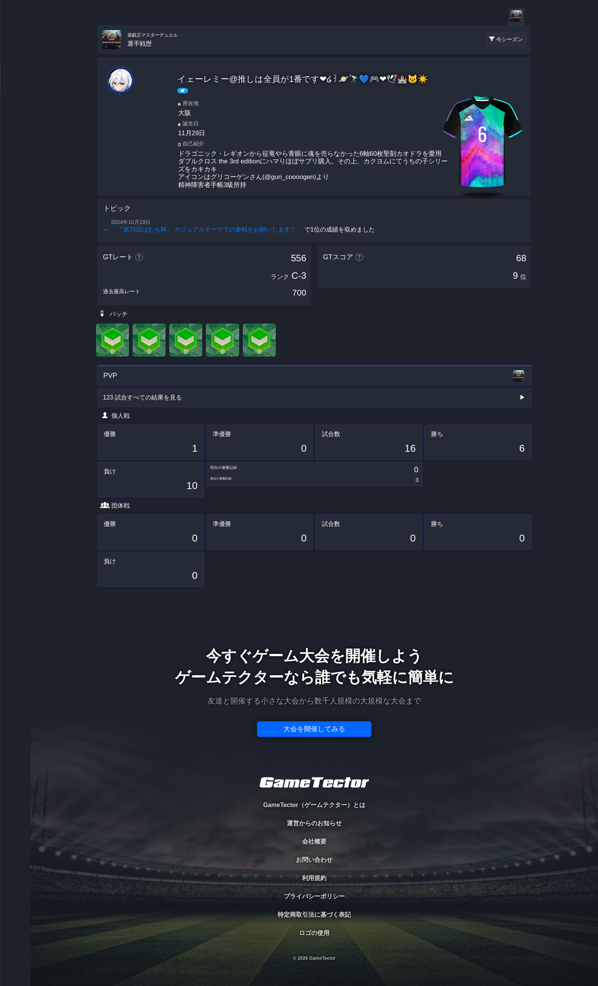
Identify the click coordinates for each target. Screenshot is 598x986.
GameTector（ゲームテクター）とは (314, 805)
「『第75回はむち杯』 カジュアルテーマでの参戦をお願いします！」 (206, 229)
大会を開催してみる (314, 729)
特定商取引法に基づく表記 (314, 914)
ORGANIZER (15, 116)
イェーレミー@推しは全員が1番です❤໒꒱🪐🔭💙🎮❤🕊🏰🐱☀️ (302, 79)
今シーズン (509, 39)
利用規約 (314, 878)
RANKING (15, 147)
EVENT (15, 179)
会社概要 (314, 841)
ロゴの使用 (314, 933)
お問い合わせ (314, 860)
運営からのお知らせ (314, 823)
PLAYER (15, 85)
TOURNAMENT (15, 54)
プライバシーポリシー (314, 896)
